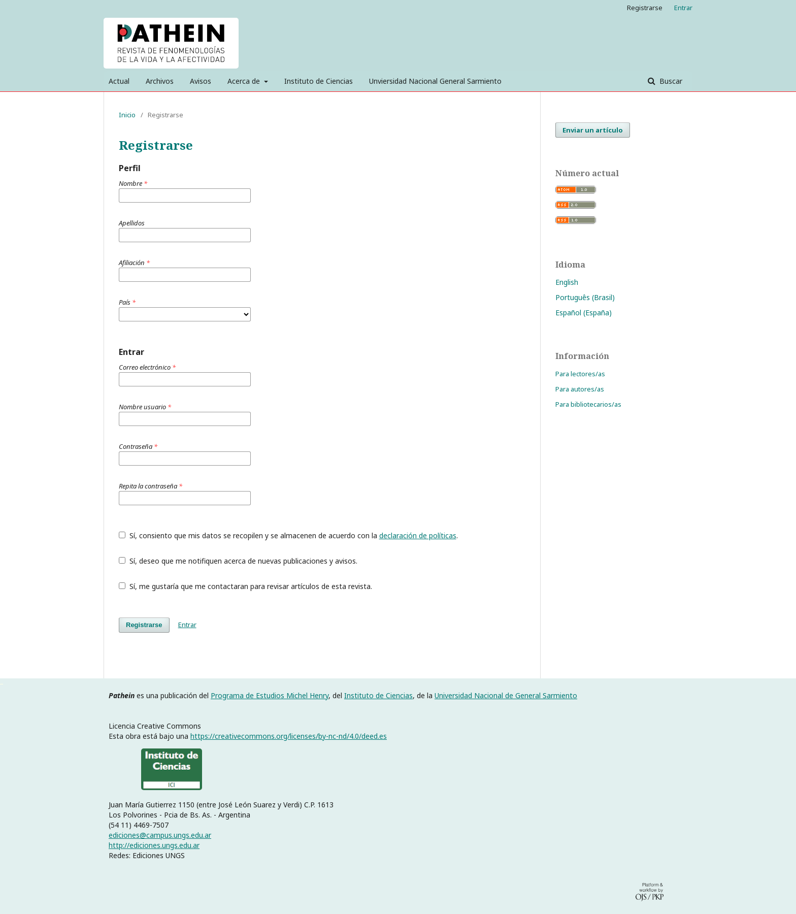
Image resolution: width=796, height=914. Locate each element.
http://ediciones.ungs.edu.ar (154, 845)
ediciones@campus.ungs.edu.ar (160, 835)
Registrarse (644, 7)
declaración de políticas (417, 535)
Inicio (127, 114)
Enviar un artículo (592, 130)
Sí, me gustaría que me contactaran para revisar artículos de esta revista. (245, 586)
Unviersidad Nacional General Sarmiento (435, 81)
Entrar (683, 7)
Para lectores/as (580, 373)
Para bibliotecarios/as (588, 404)
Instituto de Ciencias (318, 81)
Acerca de (244, 81)
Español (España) (583, 312)
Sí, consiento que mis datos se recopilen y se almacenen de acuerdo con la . (288, 535)
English (566, 282)
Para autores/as (579, 389)
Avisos (200, 81)
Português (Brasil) (585, 297)
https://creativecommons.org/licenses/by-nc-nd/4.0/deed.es (288, 736)
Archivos (160, 81)
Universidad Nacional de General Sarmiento (506, 695)
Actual (119, 81)
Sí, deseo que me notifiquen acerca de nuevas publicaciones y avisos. (238, 561)
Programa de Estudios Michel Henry (269, 695)
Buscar (669, 81)
